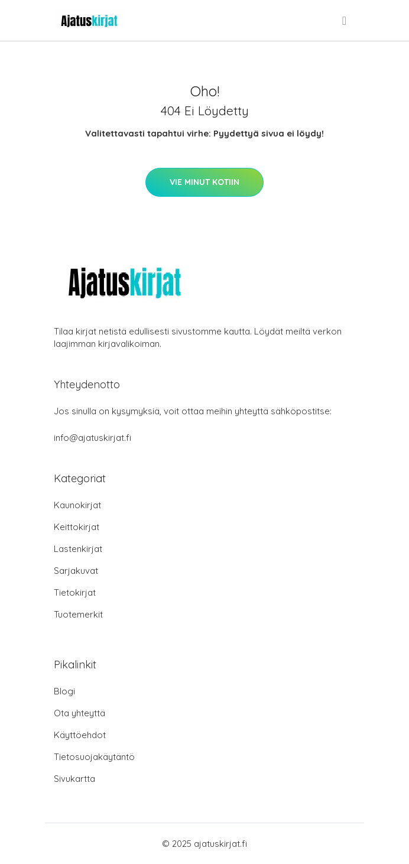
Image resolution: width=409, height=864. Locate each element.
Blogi (64, 691)
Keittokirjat (76, 526)
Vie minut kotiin (204, 182)
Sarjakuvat (76, 570)
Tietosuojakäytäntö (94, 756)
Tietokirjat (75, 592)
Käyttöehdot (80, 734)
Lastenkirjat (78, 548)
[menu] (345, 20)
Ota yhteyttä (79, 713)
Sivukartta (74, 778)
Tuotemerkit (78, 614)
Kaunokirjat (77, 505)
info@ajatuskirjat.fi (92, 437)
